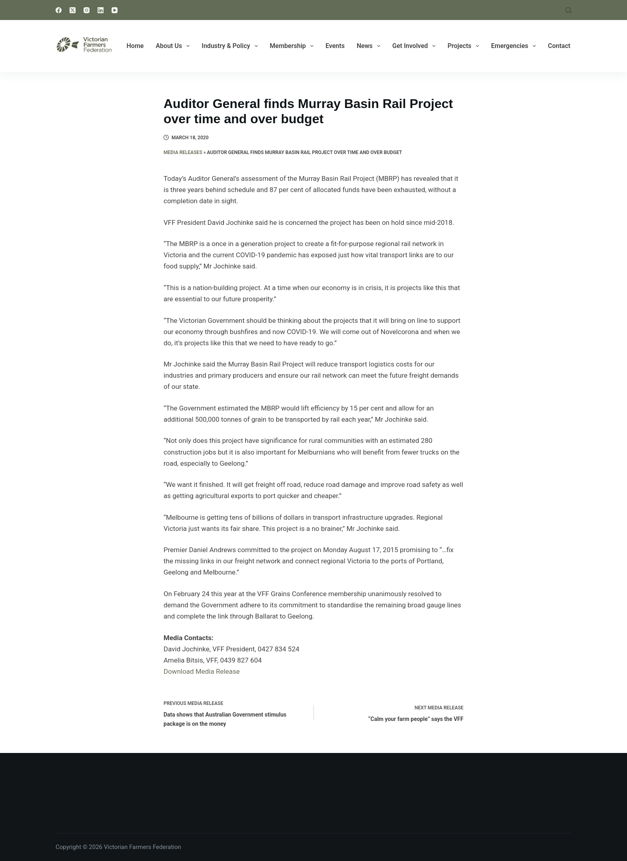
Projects (464, 46)
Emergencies (515, 46)
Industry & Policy (231, 46)
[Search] (568, 10)
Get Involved (415, 46)
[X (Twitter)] (73, 10)
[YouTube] (115, 10)
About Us (174, 46)
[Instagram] (87, 10)
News (370, 46)
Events (335, 46)
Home (135, 46)
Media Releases (183, 152)
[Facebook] (59, 10)
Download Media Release (202, 671)
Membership (293, 46)
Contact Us (563, 46)
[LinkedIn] (101, 10)
